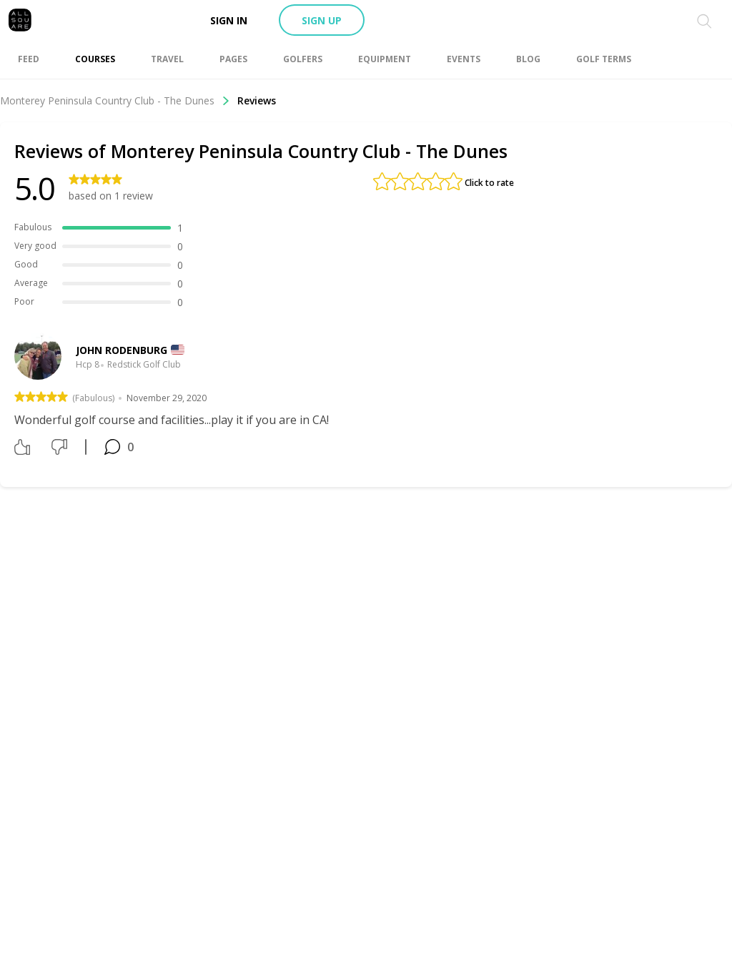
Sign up (322, 20)
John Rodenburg (121, 350)
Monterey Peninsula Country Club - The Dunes (115, 100)
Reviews (256, 100)
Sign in (228, 20)
